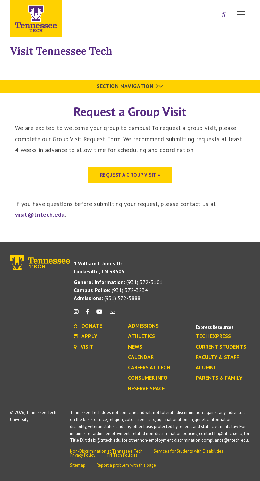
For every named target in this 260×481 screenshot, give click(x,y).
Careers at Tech (149, 368)
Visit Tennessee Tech (61, 51)
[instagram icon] (78, 314)
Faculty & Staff (217, 357)
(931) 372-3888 (107, 298)
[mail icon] (112, 314)
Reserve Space (146, 389)
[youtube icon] (99, 314)
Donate (88, 326)
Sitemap (77, 465)
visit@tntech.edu (40, 214)
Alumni (205, 368)
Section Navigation (130, 86)
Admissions (143, 326)
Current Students (221, 347)
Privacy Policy (82, 455)
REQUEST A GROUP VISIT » (130, 175)
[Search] (223, 15)
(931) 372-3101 (118, 282)
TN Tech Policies (122, 455)
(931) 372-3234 (111, 290)
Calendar (141, 357)
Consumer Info (148, 378)
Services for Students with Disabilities (188, 451)
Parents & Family (219, 378)
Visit (84, 347)
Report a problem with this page (126, 465)
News (135, 347)
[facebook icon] (87, 314)
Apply (85, 336)
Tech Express (213, 336)
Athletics (141, 336)
